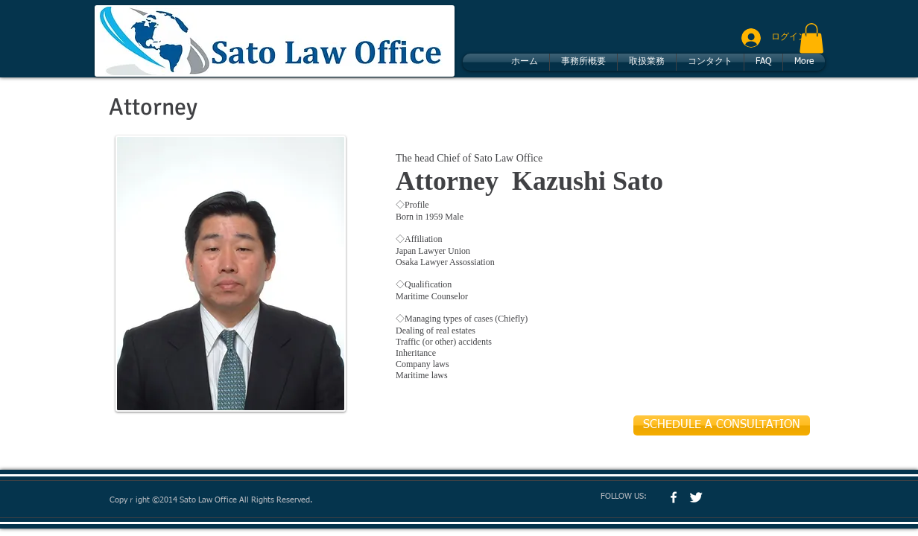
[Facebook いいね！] (744, 496)
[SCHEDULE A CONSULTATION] (721, 425)
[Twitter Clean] (695, 497)
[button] (811, 38)
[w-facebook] (673, 497)
